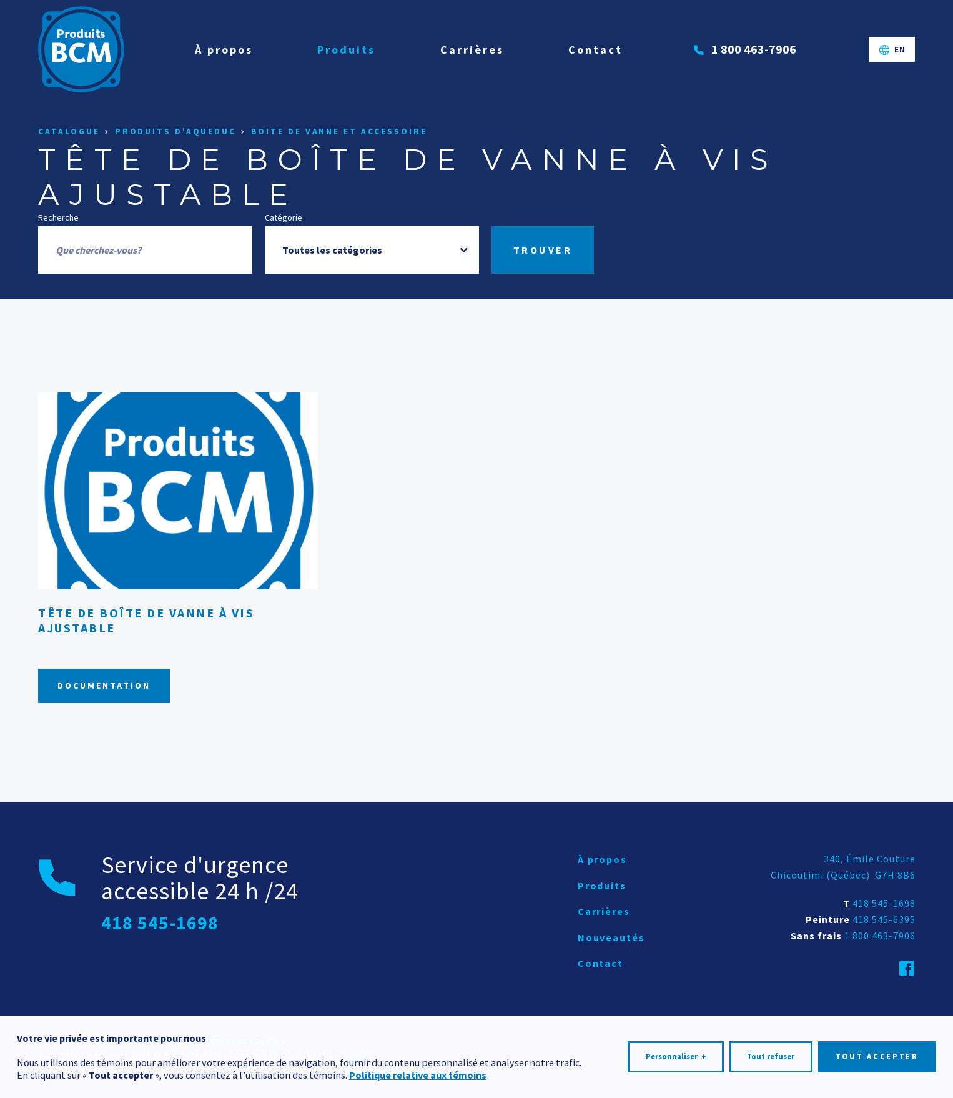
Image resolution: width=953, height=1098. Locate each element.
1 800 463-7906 (880, 935)
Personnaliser (676, 1054)
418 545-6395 (884, 919)
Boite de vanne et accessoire (339, 131)
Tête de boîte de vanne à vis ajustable (146, 620)
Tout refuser (770, 1054)
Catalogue (69, 131)
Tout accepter (877, 1054)
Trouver (542, 250)
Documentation (104, 685)
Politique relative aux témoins (417, 1072)
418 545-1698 (884, 903)
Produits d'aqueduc (175, 131)
